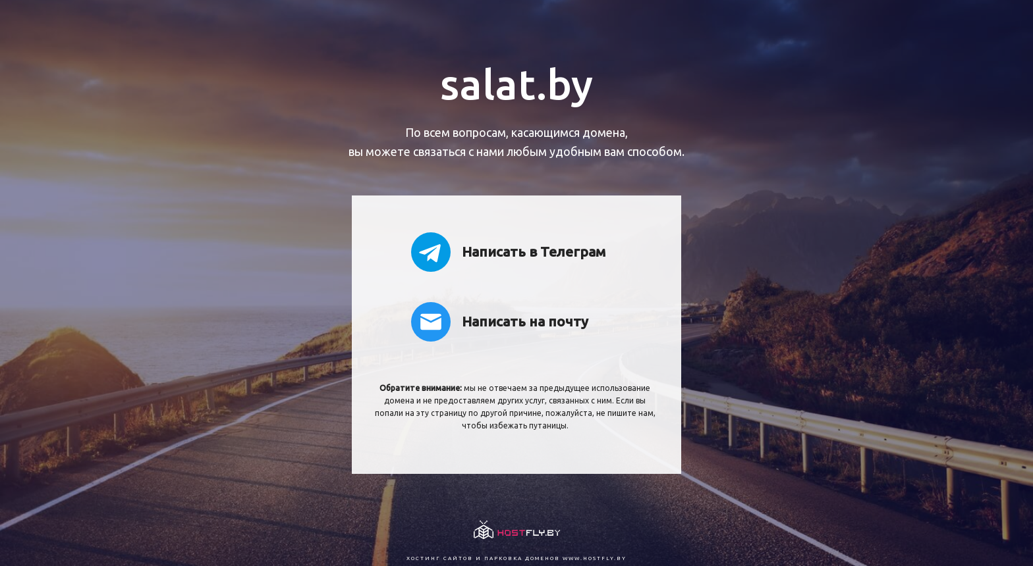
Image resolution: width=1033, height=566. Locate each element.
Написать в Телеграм (508, 252)
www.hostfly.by (595, 558)
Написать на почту (499, 322)
